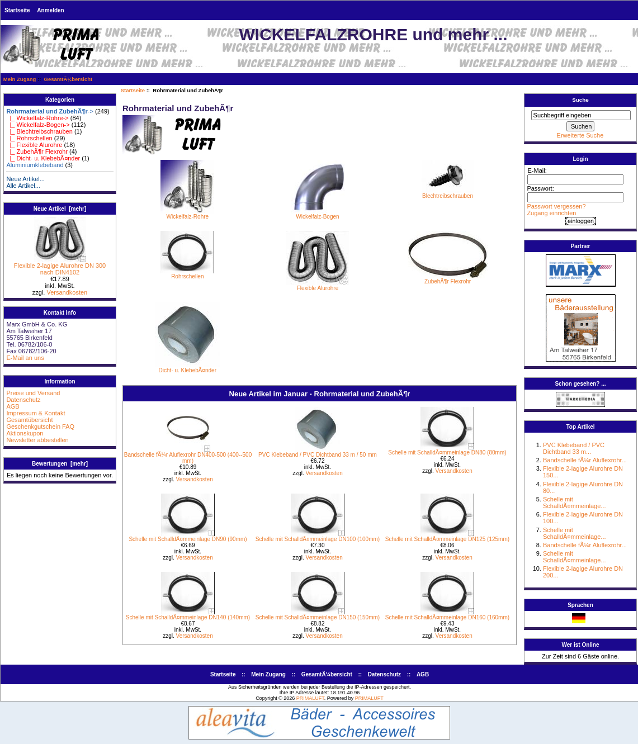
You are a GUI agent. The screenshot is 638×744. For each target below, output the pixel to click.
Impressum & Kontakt (35, 413)
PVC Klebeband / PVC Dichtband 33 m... (573, 448)
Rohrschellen (187, 273)
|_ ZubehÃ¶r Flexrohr (37, 151)
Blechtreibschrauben (448, 193)
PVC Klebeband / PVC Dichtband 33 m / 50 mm (317, 455)
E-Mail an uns (25, 357)
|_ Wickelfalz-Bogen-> (37, 124)
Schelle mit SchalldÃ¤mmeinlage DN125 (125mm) (447, 539)
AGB (12, 406)
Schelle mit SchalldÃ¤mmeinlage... (574, 502)
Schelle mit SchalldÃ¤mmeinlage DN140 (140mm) (188, 617)
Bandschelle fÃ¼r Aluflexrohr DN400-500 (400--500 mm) (188, 458)
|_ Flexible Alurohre (34, 144)
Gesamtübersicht (29, 419)
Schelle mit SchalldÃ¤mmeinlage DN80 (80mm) (447, 452)
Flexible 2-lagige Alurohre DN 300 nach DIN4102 (60, 266)
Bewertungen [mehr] (60, 464)
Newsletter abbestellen (37, 440)
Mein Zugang (19, 79)
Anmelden (50, 10)
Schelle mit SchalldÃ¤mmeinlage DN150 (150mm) (318, 617)
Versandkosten (66, 292)
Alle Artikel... (23, 185)
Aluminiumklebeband (34, 165)
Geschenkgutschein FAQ (40, 426)
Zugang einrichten (551, 213)
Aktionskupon (24, 433)
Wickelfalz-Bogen (317, 214)
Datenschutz (23, 399)
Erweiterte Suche (580, 135)
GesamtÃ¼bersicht (68, 79)
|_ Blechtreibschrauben (39, 131)
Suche (580, 100)
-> (49, 111)
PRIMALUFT (310, 698)
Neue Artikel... (25, 179)
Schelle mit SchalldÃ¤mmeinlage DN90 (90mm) (188, 539)
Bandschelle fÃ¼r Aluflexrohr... (585, 460)
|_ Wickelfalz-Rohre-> (37, 118)
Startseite (17, 10)
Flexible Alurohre (317, 285)
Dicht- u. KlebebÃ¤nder (187, 367)
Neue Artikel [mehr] (60, 209)
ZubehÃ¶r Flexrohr (448, 279)
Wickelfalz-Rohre (187, 214)
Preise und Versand (33, 393)
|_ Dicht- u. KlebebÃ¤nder (43, 158)
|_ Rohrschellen (29, 138)
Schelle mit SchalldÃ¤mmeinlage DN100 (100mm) (318, 539)
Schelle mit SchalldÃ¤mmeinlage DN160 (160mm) (447, 617)
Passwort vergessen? (556, 206)
